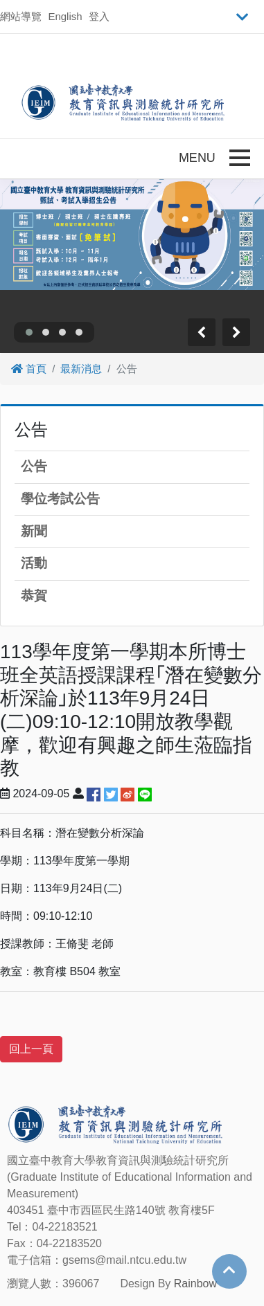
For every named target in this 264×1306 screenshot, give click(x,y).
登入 (99, 16)
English (65, 16)
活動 (34, 563)
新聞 (34, 531)
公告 (34, 466)
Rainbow (195, 1283)
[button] (29, 332)
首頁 (28, 368)
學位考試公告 (60, 498)
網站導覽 (21, 16)
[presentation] (201, 332)
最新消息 (81, 368)
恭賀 (34, 595)
